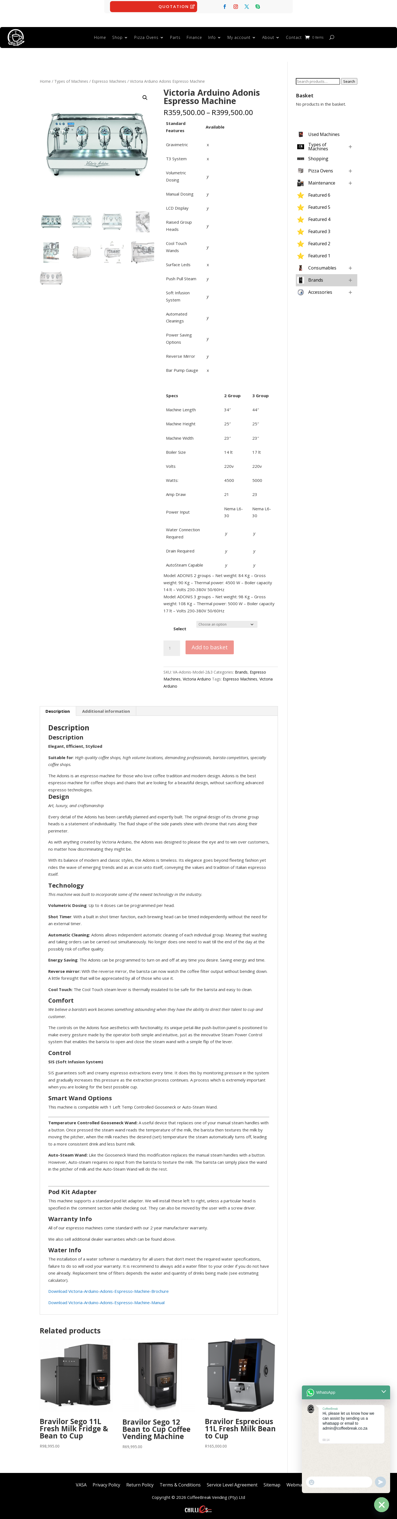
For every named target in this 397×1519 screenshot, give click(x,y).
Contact (294, 36)
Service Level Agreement (232, 1481)
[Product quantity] (171, 645)
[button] (145, 95)
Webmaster (298, 1481)
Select (179, 626)
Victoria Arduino (197, 676)
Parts (175, 36)
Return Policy (140, 1481)
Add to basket (210, 644)
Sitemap (272, 1481)
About (268, 36)
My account (239, 36)
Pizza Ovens (146, 36)
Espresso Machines (109, 78)
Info (212, 36)
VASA (81, 1481)
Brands (241, 669)
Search (349, 78)
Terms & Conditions (180, 1481)
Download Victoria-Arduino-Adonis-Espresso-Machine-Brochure (108, 1288)
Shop (117, 36)
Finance (194, 36)
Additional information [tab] (106, 708)
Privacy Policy (106, 1481)
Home (100, 36)
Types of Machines (71, 78)
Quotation (174, 6)
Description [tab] (57, 708)
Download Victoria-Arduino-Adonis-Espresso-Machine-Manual (106, 1299)
